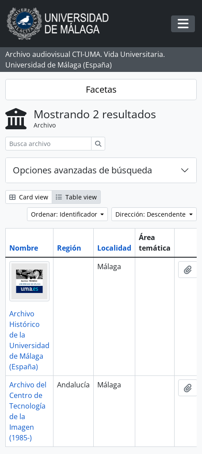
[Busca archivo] (48, 143)
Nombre (23, 248)
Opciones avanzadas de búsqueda (82, 170)
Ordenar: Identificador (65, 214)
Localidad (114, 248)
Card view (28, 197)
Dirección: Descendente (151, 214)
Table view (76, 197)
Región (69, 248)
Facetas (101, 89)
